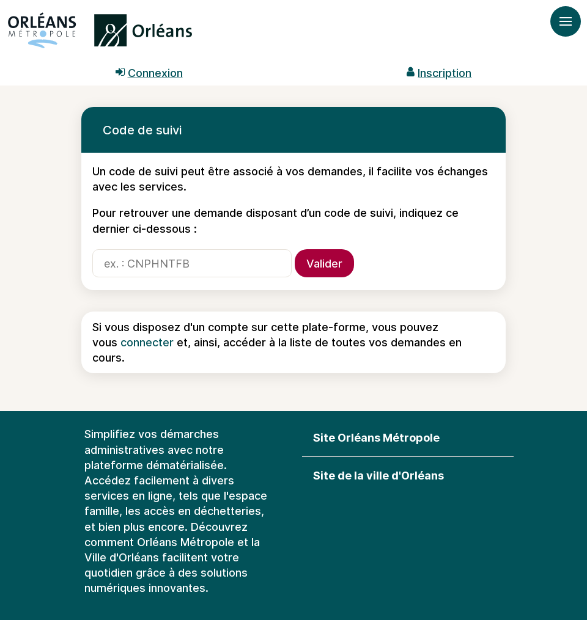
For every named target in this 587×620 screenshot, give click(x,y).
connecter (147, 342)
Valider (324, 263)
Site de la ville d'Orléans (378, 475)
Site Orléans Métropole (376, 437)
